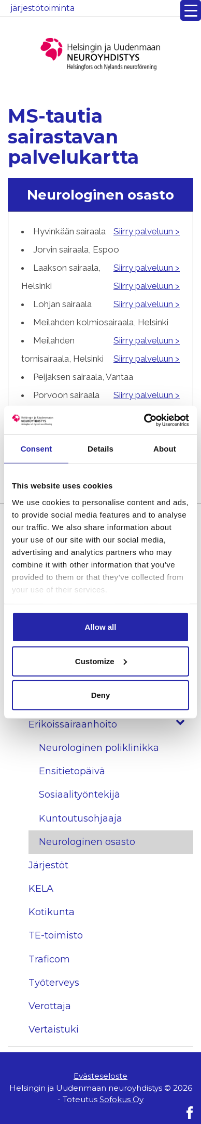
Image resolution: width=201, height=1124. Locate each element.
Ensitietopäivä (72, 771)
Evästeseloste (100, 1076)
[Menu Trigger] (190, 10)
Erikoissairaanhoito (110, 724)
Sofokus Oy (121, 1099)
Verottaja (49, 1006)
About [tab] (164, 448)
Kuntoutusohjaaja (80, 818)
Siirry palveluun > (146, 231)
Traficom (49, 959)
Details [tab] (100, 448)
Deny (100, 695)
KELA (40, 888)
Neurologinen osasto (87, 842)
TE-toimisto (55, 935)
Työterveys (53, 982)
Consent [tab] (36, 448)
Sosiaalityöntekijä (79, 794)
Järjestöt (48, 865)
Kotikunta (51, 912)
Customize (101, 660)
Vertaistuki (53, 1029)
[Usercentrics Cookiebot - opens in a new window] (144, 420)
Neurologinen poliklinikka (99, 747)
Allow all (101, 627)
